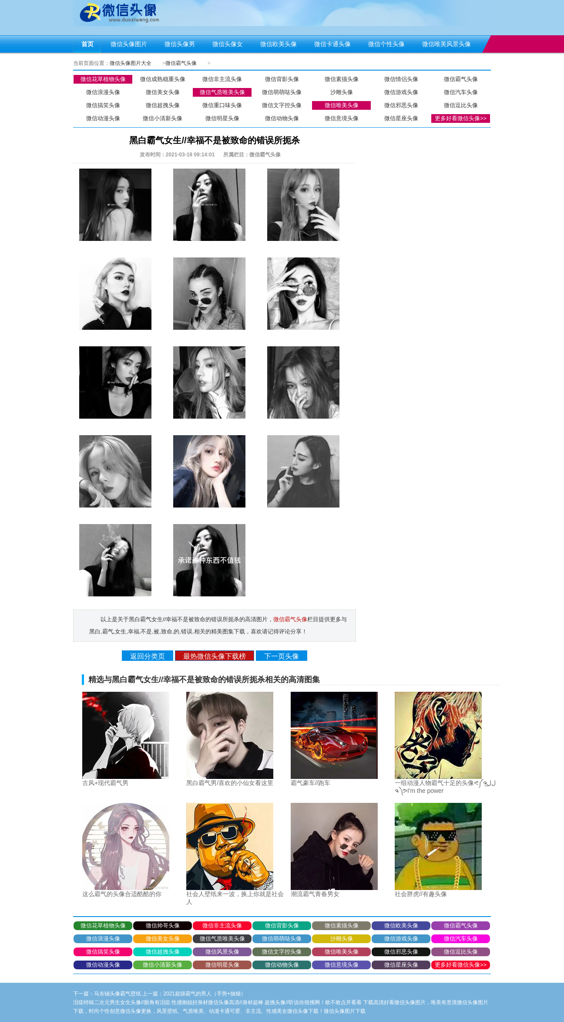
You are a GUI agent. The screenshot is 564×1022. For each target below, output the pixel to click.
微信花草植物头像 (103, 79)
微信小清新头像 (162, 118)
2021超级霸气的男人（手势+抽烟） (204, 994)
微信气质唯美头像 (222, 92)
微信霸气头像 (181, 63)
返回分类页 (147, 656)
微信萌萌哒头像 (282, 92)
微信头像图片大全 (130, 63)
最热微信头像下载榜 (214, 656)
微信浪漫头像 (103, 92)
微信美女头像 (163, 92)
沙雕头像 (341, 92)
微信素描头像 (342, 79)
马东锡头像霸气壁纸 (117, 994)
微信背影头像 (282, 79)
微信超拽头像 (163, 105)
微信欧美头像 (401, 925)
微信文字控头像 (282, 105)
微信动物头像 (282, 118)
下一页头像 (281, 656)
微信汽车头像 (461, 92)
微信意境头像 (342, 118)
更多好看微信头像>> (461, 118)
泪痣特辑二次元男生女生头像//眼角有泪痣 (121, 1002)
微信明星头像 (222, 118)
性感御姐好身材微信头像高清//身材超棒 (217, 1002)
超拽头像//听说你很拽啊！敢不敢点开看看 (313, 1002)
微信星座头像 (401, 118)
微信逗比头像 (461, 105)
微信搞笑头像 (103, 105)
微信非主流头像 (222, 79)
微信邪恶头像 (401, 105)
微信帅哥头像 (163, 925)
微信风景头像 (222, 951)
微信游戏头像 (401, 92)
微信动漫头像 (103, 118)
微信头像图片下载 (345, 1011)
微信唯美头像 (342, 105)
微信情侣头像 (401, 79)
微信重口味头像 (222, 105)
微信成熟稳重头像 (162, 79)
